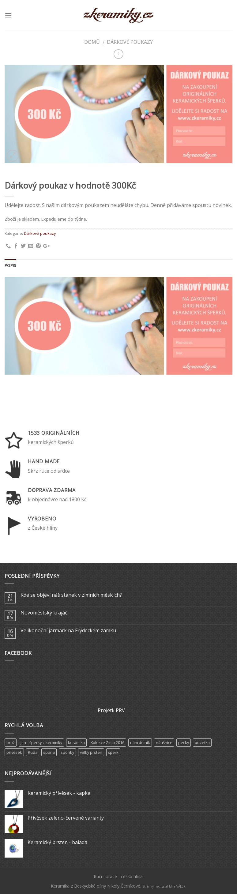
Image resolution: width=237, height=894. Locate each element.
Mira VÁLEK (177, 886)
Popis (10, 265)
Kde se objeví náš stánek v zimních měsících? (71, 595)
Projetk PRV (111, 710)
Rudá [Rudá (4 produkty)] (32, 752)
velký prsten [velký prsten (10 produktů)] (91, 752)
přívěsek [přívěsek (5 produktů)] (14, 752)
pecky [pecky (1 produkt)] (183, 742)
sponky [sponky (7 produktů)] (67, 752)
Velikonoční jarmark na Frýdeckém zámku (68, 630)
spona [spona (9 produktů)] (49, 752)
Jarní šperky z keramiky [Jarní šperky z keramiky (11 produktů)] (41, 742)
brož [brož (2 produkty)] (10, 742)
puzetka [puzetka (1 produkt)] (202, 742)
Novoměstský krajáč (44, 613)
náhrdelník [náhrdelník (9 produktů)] (140, 742)
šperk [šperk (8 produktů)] (113, 752)
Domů (92, 42)
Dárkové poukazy (130, 42)
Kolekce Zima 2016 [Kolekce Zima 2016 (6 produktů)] (107, 742)
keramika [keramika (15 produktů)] (76, 742)
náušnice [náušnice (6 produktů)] (164, 742)
